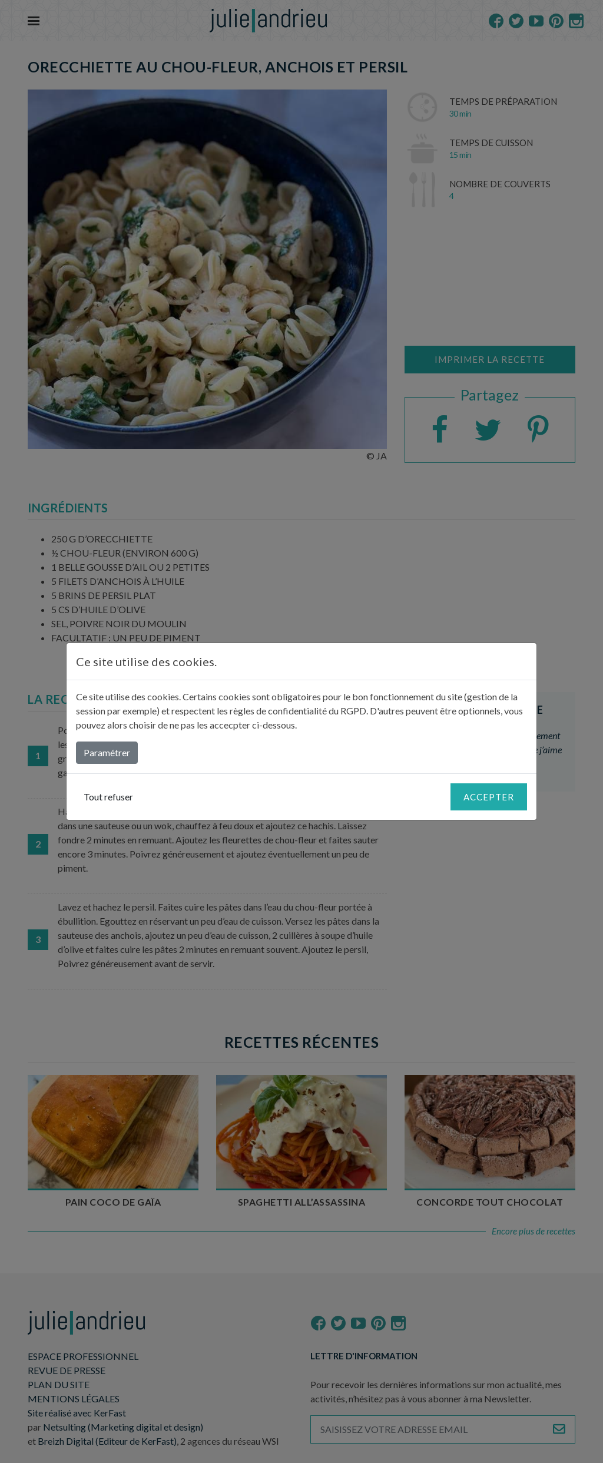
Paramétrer (107, 752)
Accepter (488, 797)
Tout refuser (108, 796)
